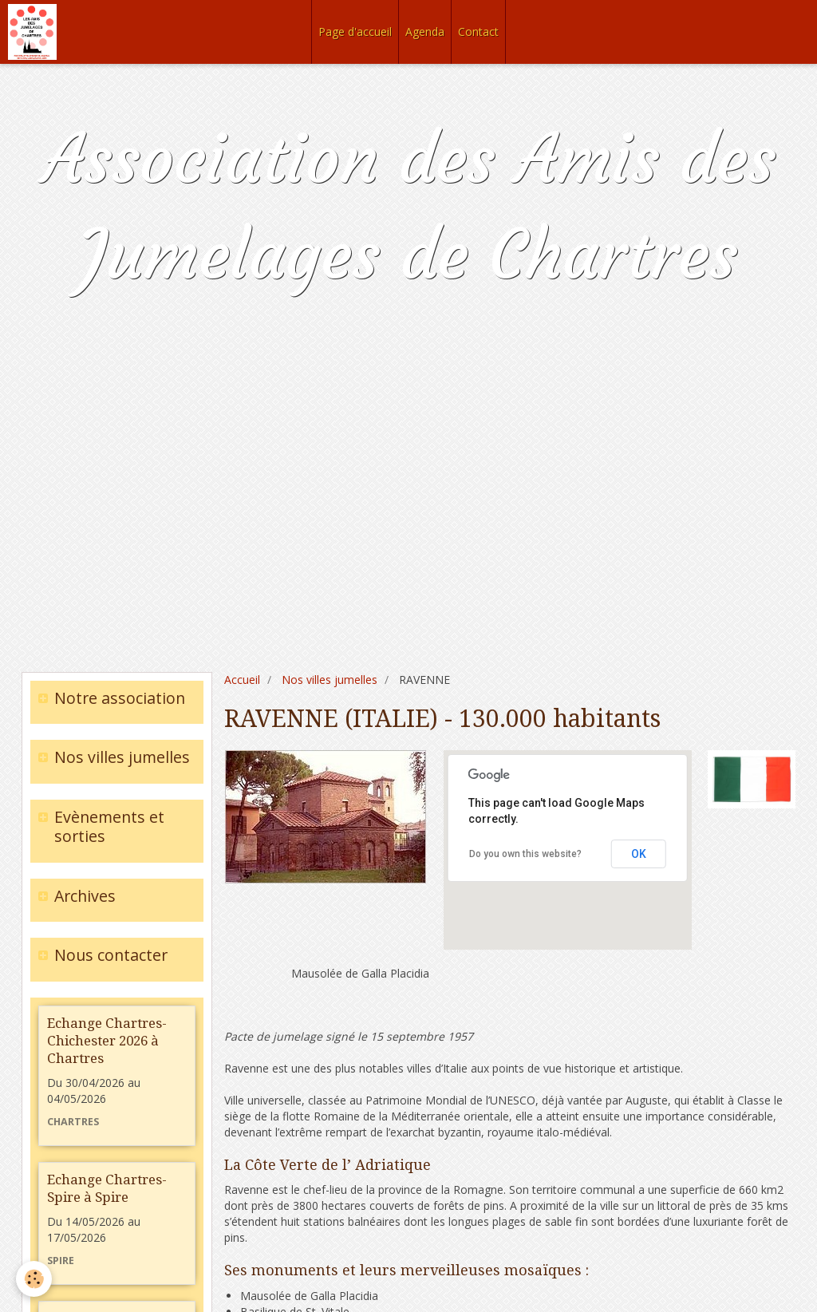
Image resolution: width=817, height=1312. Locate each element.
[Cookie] (34, 1279)
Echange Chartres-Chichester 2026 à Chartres (107, 1040)
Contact (478, 31)
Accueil (242, 679)
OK (638, 854)
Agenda (424, 31)
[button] (565, 884)
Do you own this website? (525, 854)
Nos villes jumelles (329, 679)
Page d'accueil (355, 31)
